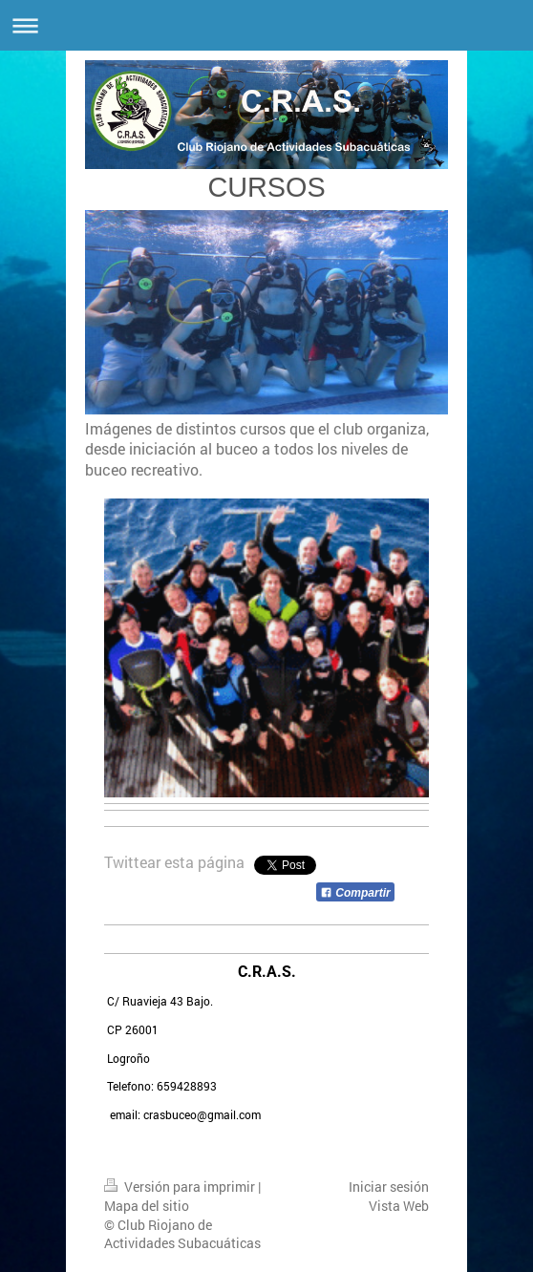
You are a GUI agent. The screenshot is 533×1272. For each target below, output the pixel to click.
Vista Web (399, 1206)
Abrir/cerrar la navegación (266, 25)
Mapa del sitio (146, 1206)
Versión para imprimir (181, 1186)
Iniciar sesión (389, 1186)
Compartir (355, 893)
